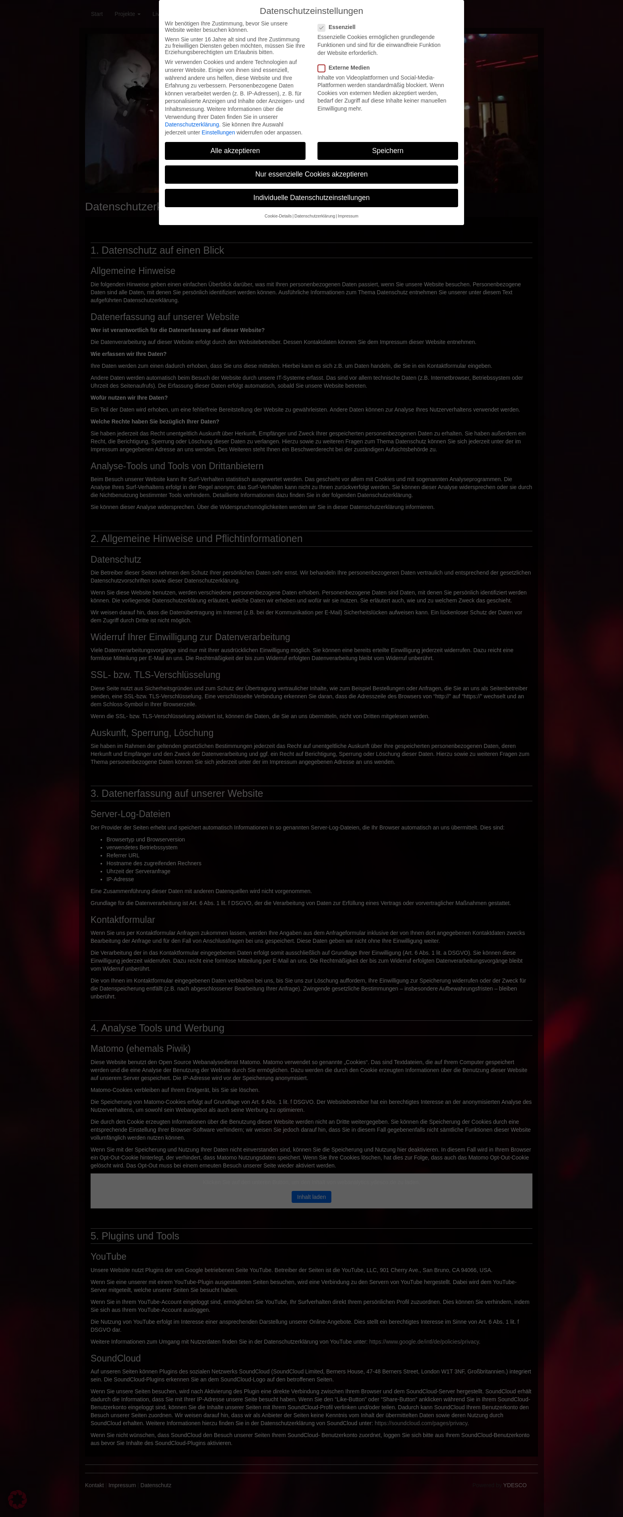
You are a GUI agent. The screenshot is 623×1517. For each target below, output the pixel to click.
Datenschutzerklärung (192, 118)
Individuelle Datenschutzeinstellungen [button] (311, 191)
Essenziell (339, 20)
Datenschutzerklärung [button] (314, 209)
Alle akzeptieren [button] (235, 144)
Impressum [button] (348, 209)
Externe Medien (346, 61)
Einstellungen (218, 125)
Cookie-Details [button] (278, 209)
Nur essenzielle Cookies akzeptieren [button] (311, 167)
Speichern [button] (388, 144)
